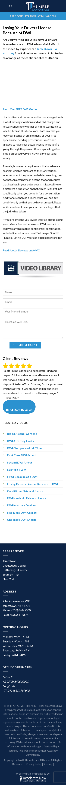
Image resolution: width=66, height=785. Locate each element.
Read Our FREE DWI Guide (20, 109)
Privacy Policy (34, 764)
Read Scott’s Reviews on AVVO (21, 250)
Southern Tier (11, 574)
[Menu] (5, 6)
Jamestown (9, 561)
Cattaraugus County (15, 570)
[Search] (10, 6)
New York (9, 579)
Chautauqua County (14, 565)
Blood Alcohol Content (22, 433)
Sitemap (47, 764)
